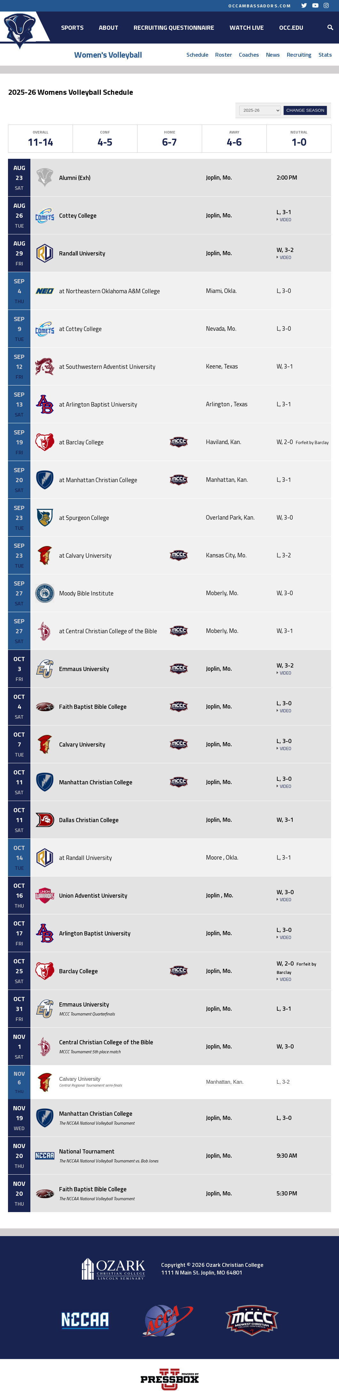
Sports (72, 27)
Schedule (197, 54)
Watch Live (247, 27)
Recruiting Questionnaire (174, 27)
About (108, 27)
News (273, 54)
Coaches (249, 54)
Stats (325, 54)
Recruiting (299, 54)
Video (285, 219)
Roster (223, 54)
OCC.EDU (291, 27)
